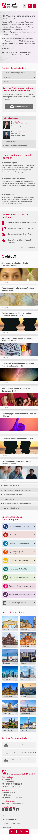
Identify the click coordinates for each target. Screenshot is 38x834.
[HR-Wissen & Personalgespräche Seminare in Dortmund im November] (30, 6)
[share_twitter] (21, 831)
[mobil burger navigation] (24, 6)
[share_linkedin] (26, 831)
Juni (32, 745)
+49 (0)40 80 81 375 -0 (13, 784)
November (23, 760)
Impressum (6, 828)
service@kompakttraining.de (12, 803)
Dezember (32, 760)
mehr (4, 59)
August (23, 752)
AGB (4, 815)
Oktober (15, 760)
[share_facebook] (16, 831)
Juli (14, 752)
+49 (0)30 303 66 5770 (13, 797)
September (32, 752)
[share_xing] (11, 831)
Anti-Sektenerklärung (10, 819)
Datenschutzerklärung (11, 823)
